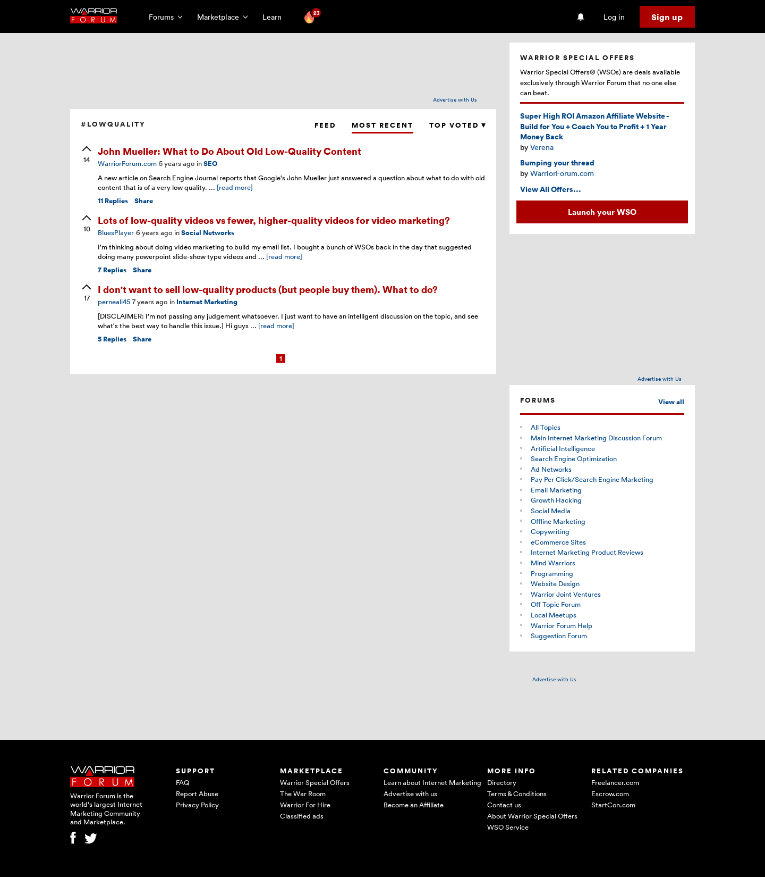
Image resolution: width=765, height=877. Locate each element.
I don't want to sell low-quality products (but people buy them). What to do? (268, 289)
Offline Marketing (558, 521)
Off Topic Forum (556, 604)
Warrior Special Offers (315, 782)
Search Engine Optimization (574, 458)
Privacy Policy (197, 804)
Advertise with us (410, 793)
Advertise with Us (455, 99)
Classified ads (302, 816)
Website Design (555, 583)
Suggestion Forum (559, 635)
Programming (552, 573)
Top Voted (457, 125)
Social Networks (207, 233)
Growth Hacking (556, 500)
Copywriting (550, 531)
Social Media (551, 510)
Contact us (504, 804)
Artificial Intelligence (563, 448)
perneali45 (114, 301)
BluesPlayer (116, 232)
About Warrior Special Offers (532, 816)
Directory (501, 782)
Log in (614, 17)
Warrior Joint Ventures (566, 594)
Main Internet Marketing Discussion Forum (596, 437)
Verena (542, 147)
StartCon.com (613, 804)
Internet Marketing (206, 302)
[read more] (235, 187)
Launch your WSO (602, 212)
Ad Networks (551, 469)
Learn (275, 17)
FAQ (182, 782)
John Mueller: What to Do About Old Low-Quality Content (229, 150)
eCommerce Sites (558, 542)
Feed (325, 125)
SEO (210, 163)
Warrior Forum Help (561, 625)
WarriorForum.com (127, 163)
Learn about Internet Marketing (432, 782)
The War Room (303, 793)
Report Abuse (197, 793)
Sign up (667, 17)
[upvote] (86, 155)
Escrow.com (610, 793)
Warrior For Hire (305, 804)
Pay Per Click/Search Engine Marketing (592, 479)
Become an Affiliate (414, 804)
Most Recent (382, 125)
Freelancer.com (615, 782)
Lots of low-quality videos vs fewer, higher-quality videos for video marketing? (274, 220)
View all (671, 402)
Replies (113, 201)
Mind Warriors (553, 562)
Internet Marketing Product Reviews (587, 552)
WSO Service (508, 827)
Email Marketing (556, 490)
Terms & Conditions (517, 793)
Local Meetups (553, 615)
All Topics (545, 427)
